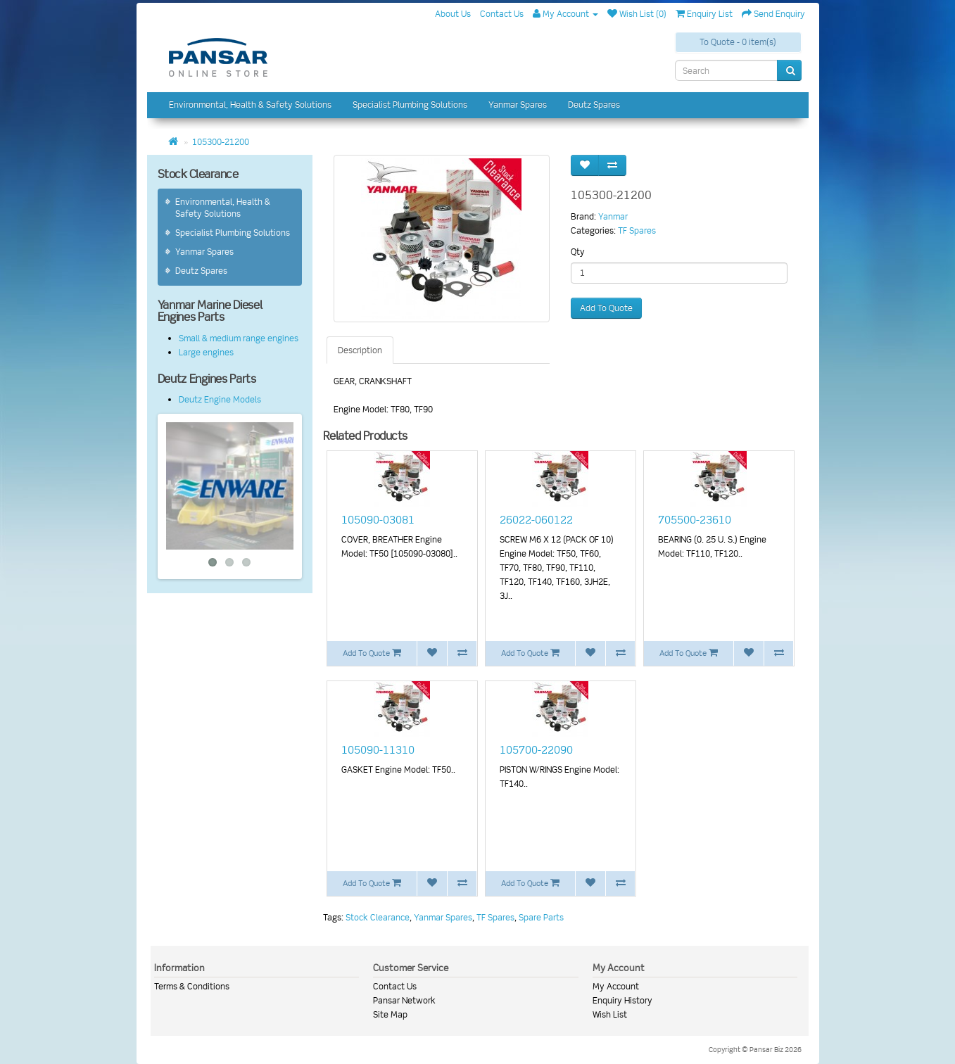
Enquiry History (622, 1000)
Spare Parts (541, 917)
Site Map (390, 1014)
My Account (616, 986)
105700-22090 (536, 750)
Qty (578, 251)
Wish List (610, 1014)
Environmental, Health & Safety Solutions (250, 104)
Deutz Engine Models (220, 399)
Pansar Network (404, 1000)
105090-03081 (378, 520)
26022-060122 (536, 520)
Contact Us (395, 986)
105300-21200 (220, 142)
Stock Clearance (378, 917)
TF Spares (637, 230)
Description (360, 350)
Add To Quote (606, 308)
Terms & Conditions (191, 986)
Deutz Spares (594, 104)
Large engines (206, 352)
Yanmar (613, 216)
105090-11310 (378, 750)
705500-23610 (694, 520)
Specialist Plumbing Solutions (410, 104)
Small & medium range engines (238, 338)
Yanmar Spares (517, 104)
